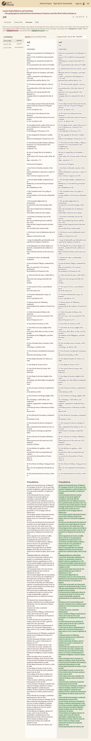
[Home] (8, 3)
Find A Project (46, 3)
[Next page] (86, 16)
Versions (28, 22)
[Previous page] (73, 16)
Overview (7, 22)
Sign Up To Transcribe (62, 3)
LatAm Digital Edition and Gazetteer (18, 11)
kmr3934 (27, 37)
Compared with (62, 37)
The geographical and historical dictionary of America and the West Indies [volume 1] (40, 13)
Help (37, 22)
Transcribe (18, 22)
